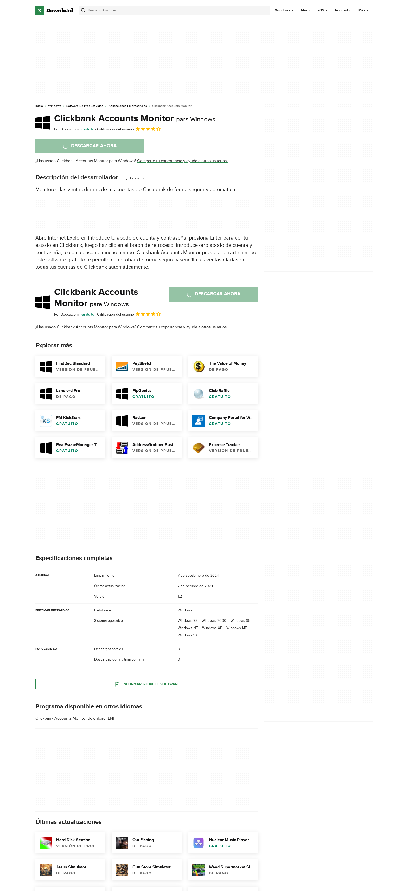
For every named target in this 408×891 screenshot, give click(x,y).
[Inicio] (39, 106)
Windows (282, 10)
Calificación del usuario (129, 128)
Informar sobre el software (147, 684)
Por (66, 129)
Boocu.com (137, 178)
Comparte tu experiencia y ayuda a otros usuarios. (182, 161)
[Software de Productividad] (84, 106)
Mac (304, 10)
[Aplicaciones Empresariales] (128, 106)
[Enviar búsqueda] (83, 10)
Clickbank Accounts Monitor (134, 118)
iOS (321, 10)
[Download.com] (54, 10)
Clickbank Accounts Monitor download (70, 718)
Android (341, 10)
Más (363, 10)
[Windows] (54, 106)
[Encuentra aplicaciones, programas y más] (174, 10)
